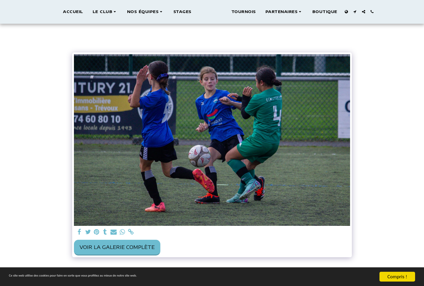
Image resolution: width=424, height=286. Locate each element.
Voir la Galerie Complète (117, 247)
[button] (99, 12)
